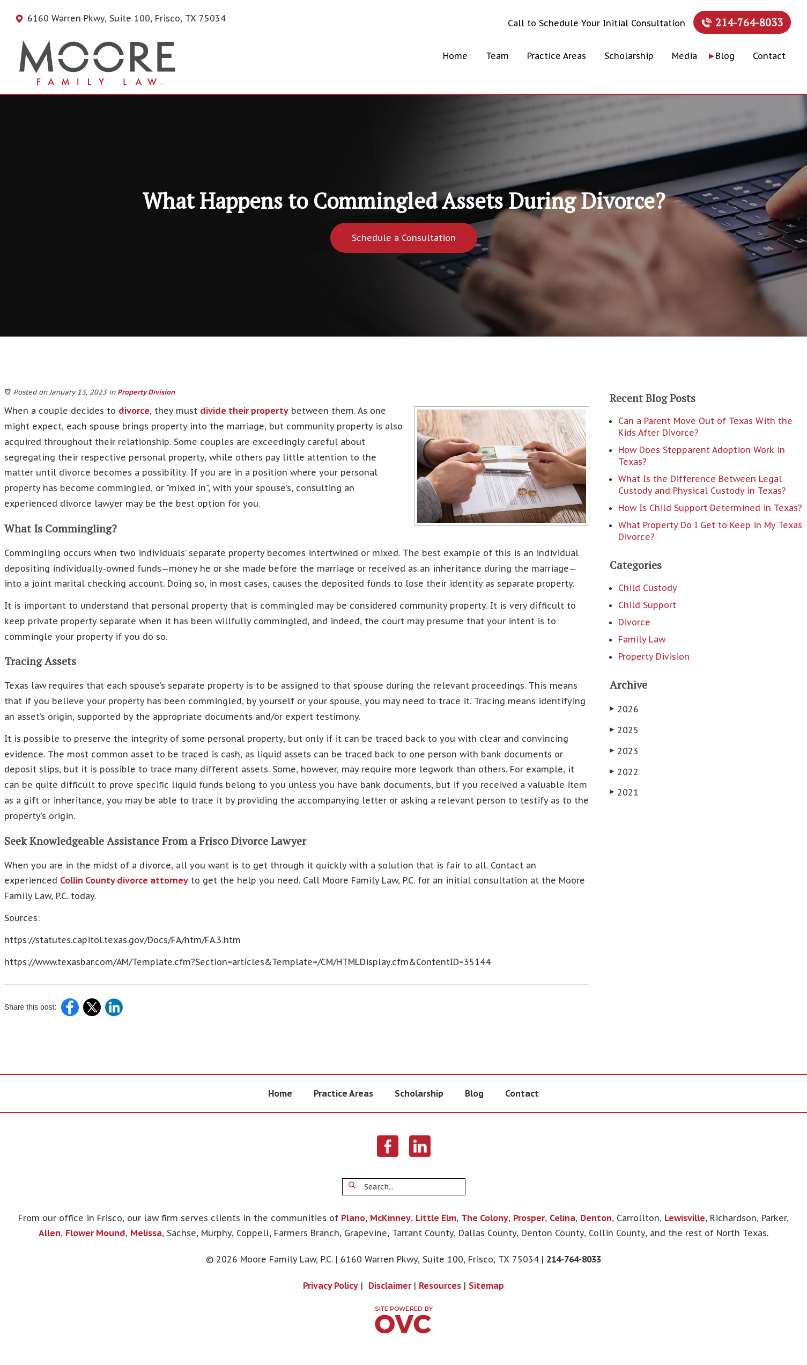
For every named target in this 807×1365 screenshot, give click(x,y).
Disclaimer (389, 1285)
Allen (50, 1233)
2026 (624, 709)
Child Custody (647, 587)
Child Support (647, 605)
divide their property (244, 410)
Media (684, 55)
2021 (624, 792)
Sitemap (486, 1285)
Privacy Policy (330, 1285)
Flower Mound (95, 1233)
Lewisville (684, 1218)
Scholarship (629, 55)
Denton (596, 1218)
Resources (440, 1285)
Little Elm (436, 1218)
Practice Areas (556, 55)
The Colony (484, 1218)
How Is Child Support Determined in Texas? (710, 507)
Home (455, 55)
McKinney (390, 1218)
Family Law (641, 639)
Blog (725, 55)
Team (497, 55)
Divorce (634, 622)
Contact (769, 55)
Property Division (146, 392)
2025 (624, 730)
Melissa (146, 1233)
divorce (134, 410)
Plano (353, 1218)
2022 (624, 771)
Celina (562, 1218)
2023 (624, 750)
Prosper (529, 1218)
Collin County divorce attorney (124, 880)
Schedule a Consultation (404, 237)
